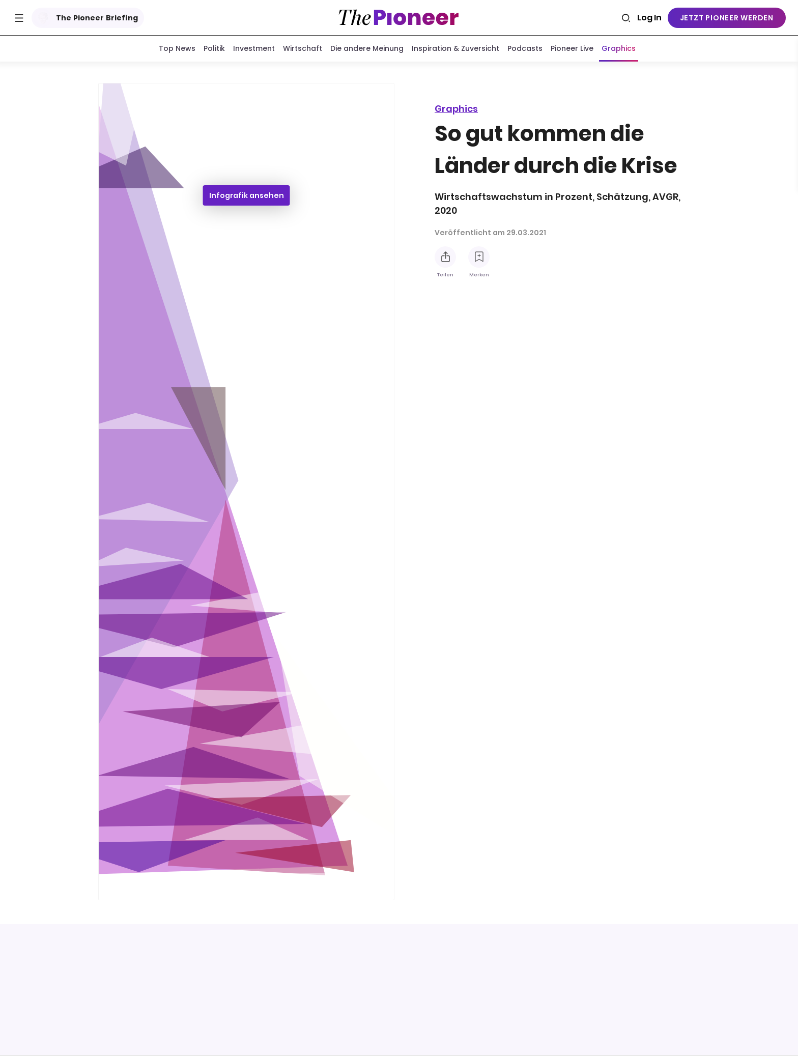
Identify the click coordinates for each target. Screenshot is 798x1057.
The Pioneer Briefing (86, 18)
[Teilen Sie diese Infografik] (445, 257)
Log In (649, 17)
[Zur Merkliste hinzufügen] (479, 257)
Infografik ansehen (246, 197)
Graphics (456, 108)
